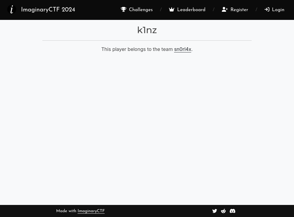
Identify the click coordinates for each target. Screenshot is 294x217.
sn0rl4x (182, 49)
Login (274, 9)
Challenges (137, 9)
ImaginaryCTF (91, 211)
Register (235, 9)
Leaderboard (187, 9)
